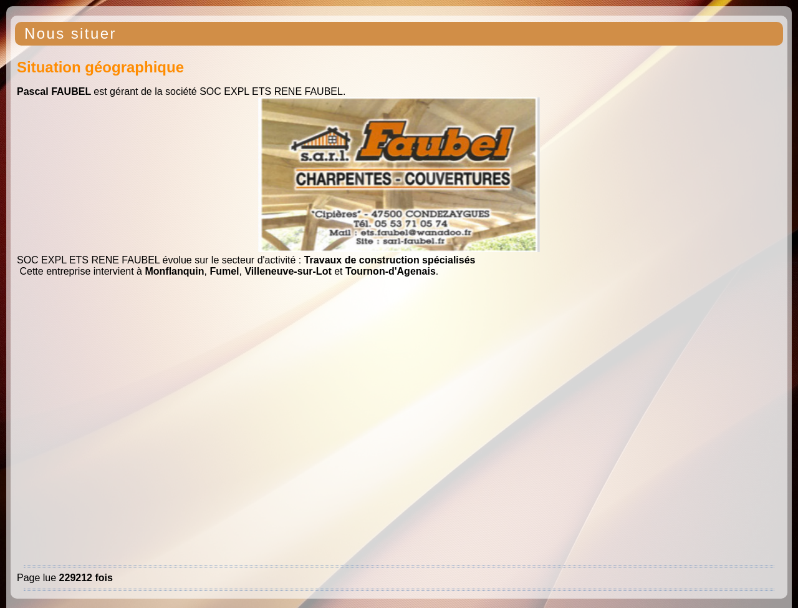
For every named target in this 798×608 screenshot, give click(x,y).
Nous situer (70, 33)
